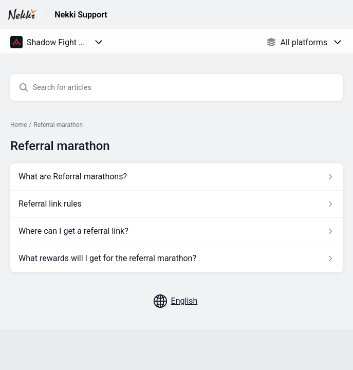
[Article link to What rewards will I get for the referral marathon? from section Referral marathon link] (176, 258)
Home (18, 124)
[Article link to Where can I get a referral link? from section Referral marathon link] (176, 231)
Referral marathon (58, 124)
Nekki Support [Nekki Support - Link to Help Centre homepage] (80, 15)
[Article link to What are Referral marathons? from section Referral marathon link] (176, 177)
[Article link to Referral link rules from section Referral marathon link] (176, 204)
